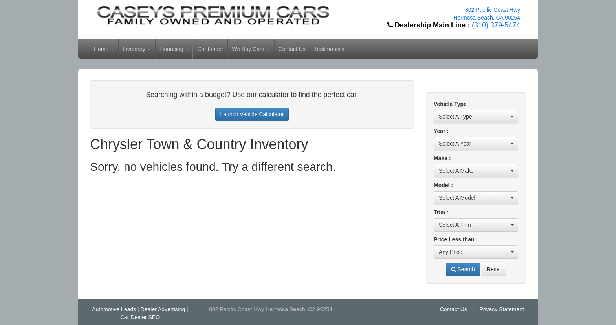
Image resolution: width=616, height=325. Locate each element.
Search (463, 269)
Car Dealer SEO (140, 317)
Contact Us (292, 49)
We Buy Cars (251, 49)
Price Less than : (456, 239)
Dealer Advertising (163, 309)
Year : (441, 131)
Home (104, 49)
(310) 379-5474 (496, 25)
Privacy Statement (501, 309)
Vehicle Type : (452, 104)
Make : (442, 158)
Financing (174, 49)
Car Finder (210, 49)
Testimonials (329, 49)
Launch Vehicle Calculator (252, 114)
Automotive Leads (114, 309)
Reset (494, 269)
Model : (443, 185)
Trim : (441, 212)
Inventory (136, 49)
